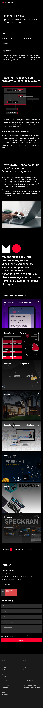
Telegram (4, 579)
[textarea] (21, 629)
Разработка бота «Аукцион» (16, 333)
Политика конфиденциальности (30, 685)
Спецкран (8, 517)
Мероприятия (5, 690)
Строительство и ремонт (7, 685)
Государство (4, 696)
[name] (21, 606)
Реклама (29, 549)
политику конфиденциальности (18, 635)
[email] (21, 617)
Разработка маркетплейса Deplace (19, 425)
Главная (3, 662)
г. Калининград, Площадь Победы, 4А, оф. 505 (17, 576)
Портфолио (4, 665)
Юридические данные (28, 683)
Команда (4, 667)
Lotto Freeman (10, 456)
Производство (5, 687)
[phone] (21, 611)
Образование (4, 683)
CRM (24, 669)
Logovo (7, 394)
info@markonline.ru (7, 570)
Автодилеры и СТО (6, 694)
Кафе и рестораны (6, 699)
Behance (21, 579)
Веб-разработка (18, 549)
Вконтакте (12, 579)
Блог (3, 674)
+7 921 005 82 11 (6, 573)
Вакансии (4, 672)
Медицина (4, 692)
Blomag (7, 486)
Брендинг (6, 549)
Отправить (21, 640)
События (3, 669)
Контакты (4, 676)
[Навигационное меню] (40, 2)
